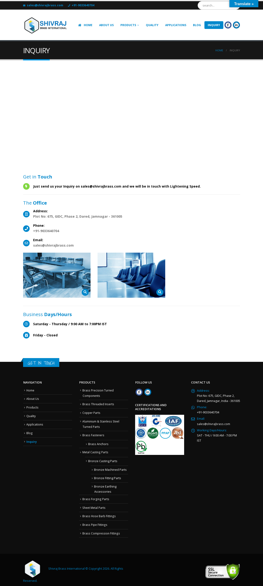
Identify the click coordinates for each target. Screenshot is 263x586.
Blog (197, 25)
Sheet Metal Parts (94, 505)
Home (30, 390)
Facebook (139, 392)
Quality (152, 25)
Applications (34, 423)
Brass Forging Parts (95, 497)
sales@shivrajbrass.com (214, 424)
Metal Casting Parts (95, 450)
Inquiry (31, 440)
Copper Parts (91, 412)
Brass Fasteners (93, 434)
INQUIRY (214, 25)
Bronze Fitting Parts (107, 476)
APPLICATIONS (175, 25)
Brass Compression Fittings (101, 530)
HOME (85, 25)
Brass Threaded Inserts (98, 403)
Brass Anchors (98, 442)
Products (128, 25)
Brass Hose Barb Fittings (99, 514)
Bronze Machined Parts (110, 468)
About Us (32, 398)
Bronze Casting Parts (102, 459)
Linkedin (147, 392)
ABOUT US (106, 25)
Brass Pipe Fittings (95, 522)
